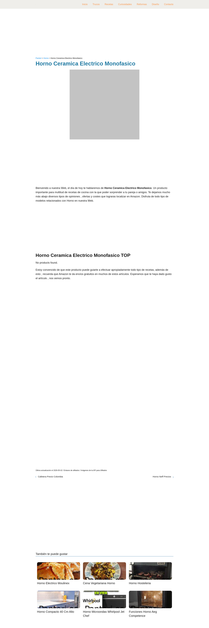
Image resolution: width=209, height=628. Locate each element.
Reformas (142, 4)
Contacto (168, 4)
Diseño (155, 4)
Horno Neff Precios (162, 476)
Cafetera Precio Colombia (50, 476)
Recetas (109, 4)
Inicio (84, 4)
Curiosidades (125, 4)
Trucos (96, 4)
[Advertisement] (104, 33)
